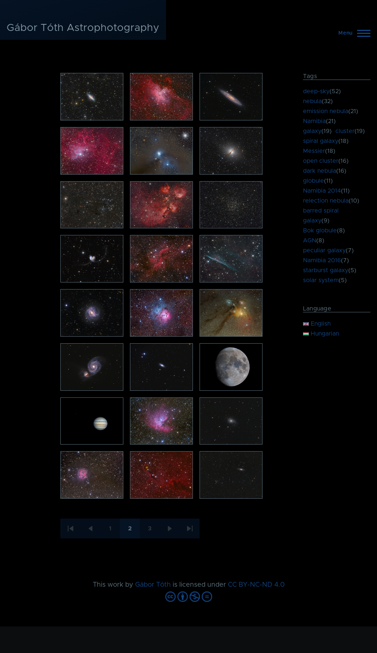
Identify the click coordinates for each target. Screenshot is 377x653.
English (317, 324)
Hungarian (321, 334)
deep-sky (316, 91)
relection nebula (326, 201)
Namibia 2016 (322, 260)
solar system (321, 280)
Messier (314, 151)
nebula (312, 101)
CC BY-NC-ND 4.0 (256, 585)
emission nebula (325, 111)
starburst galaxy (325, 270)
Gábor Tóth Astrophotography (83, 28)
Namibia (314, 121)
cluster (345, 131)
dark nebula (319, 171)
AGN (309, 240)
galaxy (312, 131)
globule (313, 181)
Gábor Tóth (153, 585)
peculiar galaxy (324, 250)
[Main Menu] (352, 33)
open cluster (320, 161)
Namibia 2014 (322, 191)
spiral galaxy (320, 141)
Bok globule (320, 231)
